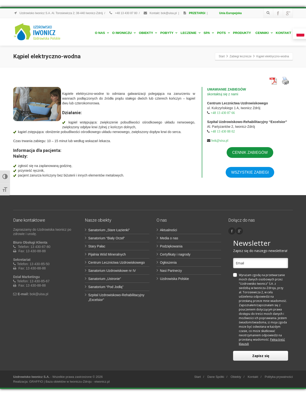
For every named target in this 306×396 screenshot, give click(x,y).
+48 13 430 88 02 (223, 131)
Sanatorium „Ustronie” (104, 279)
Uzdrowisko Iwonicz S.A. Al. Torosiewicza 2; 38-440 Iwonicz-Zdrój (58, 13)
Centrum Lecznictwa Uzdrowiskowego (116, 262)
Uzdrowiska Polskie (174, 279)
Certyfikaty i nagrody (175, 254)
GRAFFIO (36, 381)
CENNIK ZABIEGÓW (250, 152)
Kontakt (283, 33)
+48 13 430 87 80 (123, 13)
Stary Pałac (96, 246)
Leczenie (190, 33)
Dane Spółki (215, 377)
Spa (209, 33)
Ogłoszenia (168, 262)
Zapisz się (260, 355)
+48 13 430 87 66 (223, 112)
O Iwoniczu (124, 33)
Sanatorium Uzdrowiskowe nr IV (112, 271)
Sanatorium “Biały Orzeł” (106, 238)
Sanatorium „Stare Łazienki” (109, 230)
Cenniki (264, 33)
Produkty (242, 33)
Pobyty (168, 33)
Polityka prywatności (279, 377)
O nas (102, 33)
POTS (223, 33)
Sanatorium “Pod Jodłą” (105, 287)
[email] (260, 263)
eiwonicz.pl (102, 381)
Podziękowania (171, 246)
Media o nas (169, 238)
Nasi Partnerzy (171, 271)
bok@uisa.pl (219, 140)
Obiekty (148, 33)
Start (197, 377)
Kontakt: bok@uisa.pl (160, 13)
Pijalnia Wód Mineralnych (107, 254)
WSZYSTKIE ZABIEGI (250, 172)
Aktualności (168, 230)
